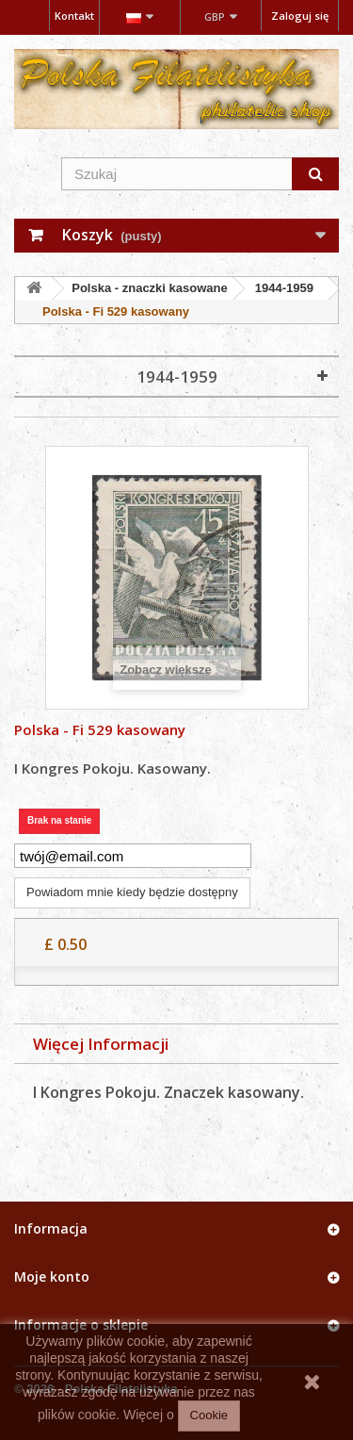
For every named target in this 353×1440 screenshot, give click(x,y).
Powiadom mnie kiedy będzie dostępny (132, 892)
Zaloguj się (300, 15)
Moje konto (51, 1276)
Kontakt (74, 15)
